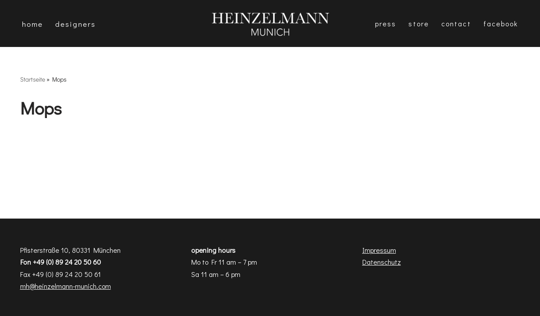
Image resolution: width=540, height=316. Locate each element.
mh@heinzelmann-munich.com (65, 286)
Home (32, 24)
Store (418, 23)
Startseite (32, 79)
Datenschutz (381, 261)
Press (386, 23)
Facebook (501, 23)
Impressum (379, 250)
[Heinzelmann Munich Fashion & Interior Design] (270, 23)
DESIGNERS (75, 24)
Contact (456, 23)
